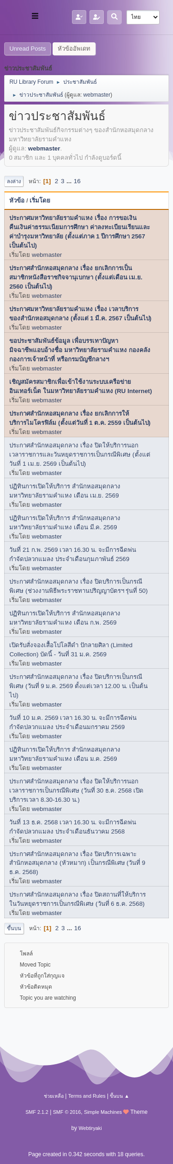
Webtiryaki (89, 1128)
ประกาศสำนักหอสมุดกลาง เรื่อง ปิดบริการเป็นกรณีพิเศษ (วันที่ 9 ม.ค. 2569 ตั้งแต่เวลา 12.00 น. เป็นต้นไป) (78, 686)
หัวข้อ (16, 200)
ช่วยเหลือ (54, 1096)
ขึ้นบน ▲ (119, 1096)
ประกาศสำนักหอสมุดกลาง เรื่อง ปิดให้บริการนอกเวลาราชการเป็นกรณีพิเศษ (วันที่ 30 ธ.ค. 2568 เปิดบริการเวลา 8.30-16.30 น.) (76, 790)
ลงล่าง (14, 181)
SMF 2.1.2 (36, 1112)
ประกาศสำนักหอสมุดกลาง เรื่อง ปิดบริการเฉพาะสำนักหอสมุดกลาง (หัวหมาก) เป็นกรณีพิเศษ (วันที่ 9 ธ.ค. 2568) (77, 863)
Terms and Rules (87, 1096)
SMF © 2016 (67, 1112)
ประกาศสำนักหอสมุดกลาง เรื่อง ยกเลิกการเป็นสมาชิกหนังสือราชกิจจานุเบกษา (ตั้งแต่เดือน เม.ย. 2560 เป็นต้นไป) (75, 277)
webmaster (97, 95)
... (69, 181)
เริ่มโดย (40, 200)
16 (77, 181)
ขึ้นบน (14, 928)
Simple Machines (103, 1112)
